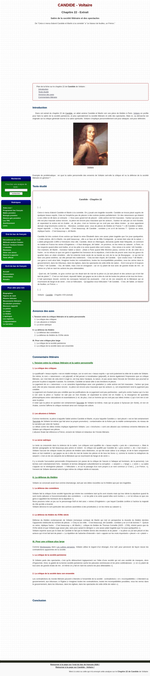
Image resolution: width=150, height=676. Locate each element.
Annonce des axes (46, 94)
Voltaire (136, 113)
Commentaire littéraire (47, 97)
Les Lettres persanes (65, 547)
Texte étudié (43, 92)
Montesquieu (45, 547)
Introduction (43, 89)
